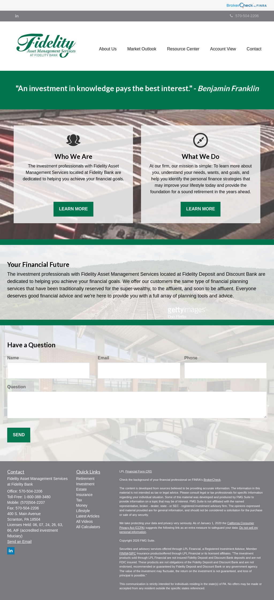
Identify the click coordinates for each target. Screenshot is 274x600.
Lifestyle (83, 511)
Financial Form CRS (138, 471)
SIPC (132, 553)
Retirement (85, 478)
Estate (81, 489)
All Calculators (88, 527)
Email (103, 358)
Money (81, 505)
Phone (190, 358)
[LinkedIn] (16, 15)
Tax (79, 500)
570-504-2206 (244, 16)
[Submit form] (18, 435)
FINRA (123, 553)
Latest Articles (88, 516)
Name (13, 358)
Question (16, 387)
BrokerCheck (212, 479)
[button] (108, 46)
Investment (85, 484)
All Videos (84, 521)
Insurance (84, 495)
